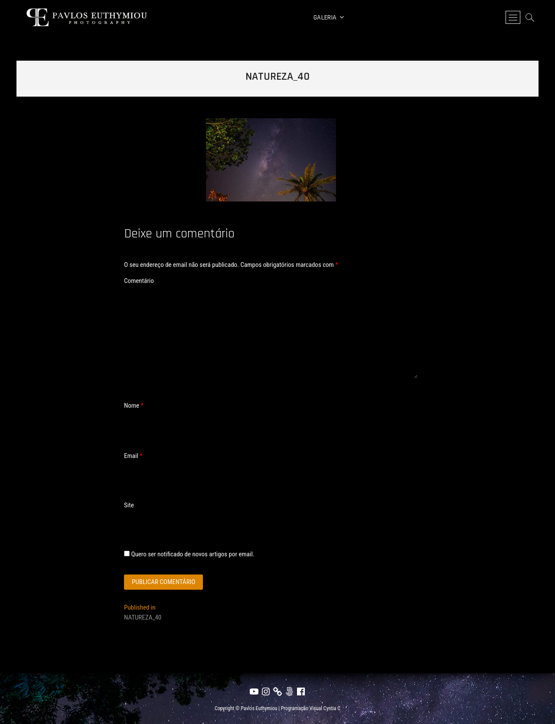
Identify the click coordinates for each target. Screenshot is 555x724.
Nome (134, 405)
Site (129, 505)
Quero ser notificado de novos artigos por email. (192, 554)
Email (133, 456)
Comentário (139, 281)
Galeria (324, 17)
